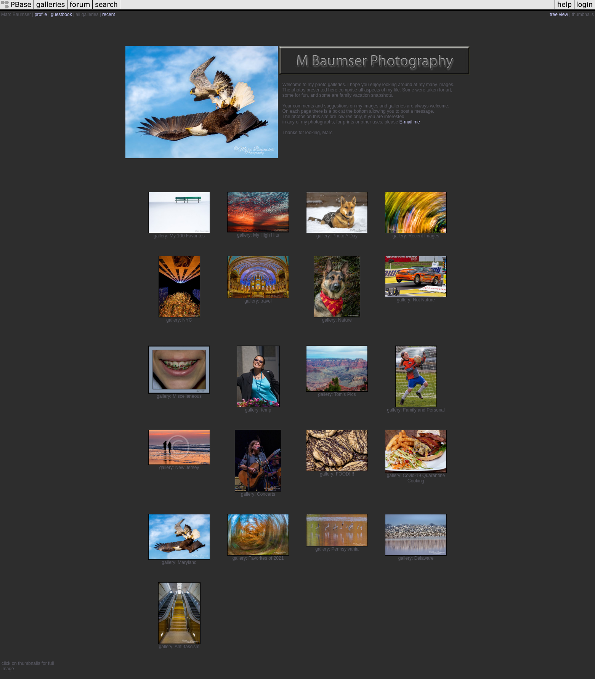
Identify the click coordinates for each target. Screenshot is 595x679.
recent (108, 14)
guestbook (61, 14)
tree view (559, 14)
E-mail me (409, 122)
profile (41, 14)
